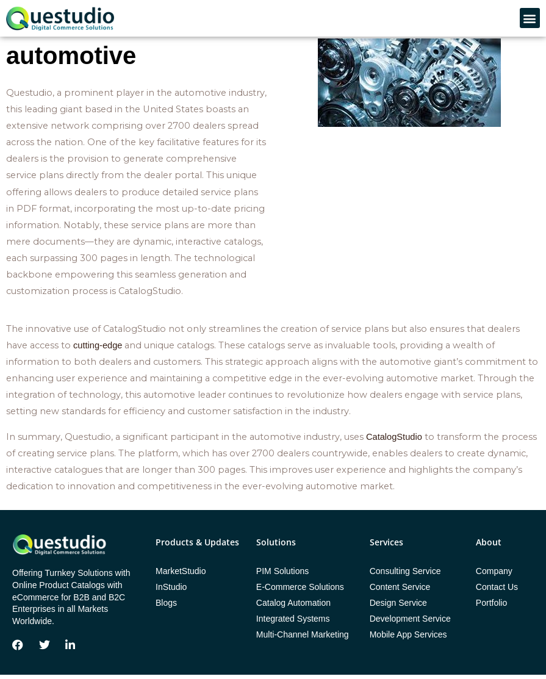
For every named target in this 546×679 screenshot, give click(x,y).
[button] (530, 18)
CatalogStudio (394, 441)
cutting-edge (97, 349)
